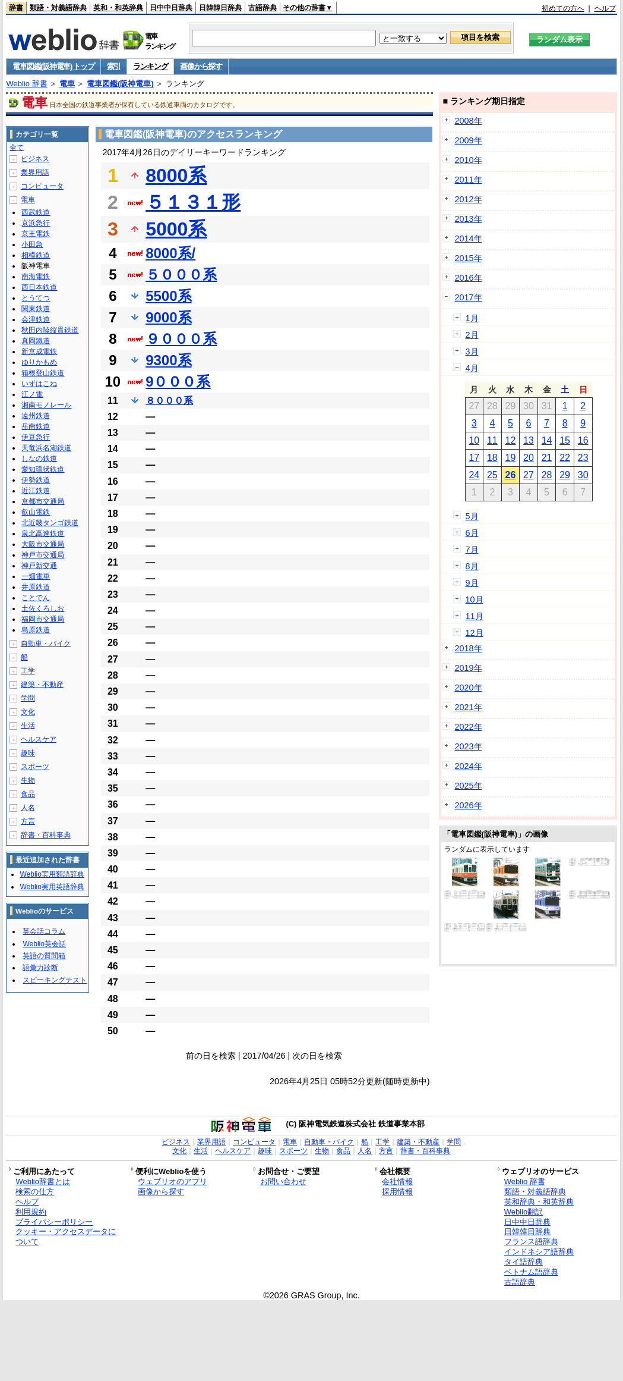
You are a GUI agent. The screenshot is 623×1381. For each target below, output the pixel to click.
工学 (28, 671)
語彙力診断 (40, 967)
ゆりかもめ (39, 362)
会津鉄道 (35, 319)
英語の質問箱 (44, 956)
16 (583, 440)
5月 (472, 516)
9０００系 (178, 382)
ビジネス (35, 159)
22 (564, 458)
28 (547, 475)
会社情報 (397, 1181)
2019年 (468, 668)
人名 (28, 808)
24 (474, 475)
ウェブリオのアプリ (172, 1181)
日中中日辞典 (171, 7)
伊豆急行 (35, 437)
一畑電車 (35, 576)
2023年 (468, 746)
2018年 (468, 648)
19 (510, 458)
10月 (474, 599)
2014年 (468, 238)
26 (510, 475)
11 (492, 440)
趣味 (28, 753)
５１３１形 (193, 202)
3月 (472, 351)
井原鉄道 (35, 587)
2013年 (468, 219)
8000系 (176, 175)
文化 (28, 712)
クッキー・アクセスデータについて (65, 1236)
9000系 (168, 317)
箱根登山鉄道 (42, 373)
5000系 (176, 229)
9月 (472, 583)
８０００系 (169, 401)
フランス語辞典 (531, 1241)
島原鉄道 (35, 630)
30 (583, 475)
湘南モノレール (46, 405)
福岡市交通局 (42, 619)
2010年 (468, 160)
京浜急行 (35, 223)
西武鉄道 (35, 212)
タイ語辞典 (523, 1261)
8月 (472, 566)
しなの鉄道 (39, 458)
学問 (28, 698)
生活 (28, 725)
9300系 (168, 360)
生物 (28, 780)
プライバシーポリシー (54, 1221)
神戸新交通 (39, 565)
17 (474, 458)
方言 (28, 821)
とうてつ (35, 298)
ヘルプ (605, 8)
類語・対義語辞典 (58, 7)
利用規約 (30, 1211)
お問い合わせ (283, 1181)
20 (528, 458)
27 (528, 475)
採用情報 (397, 1191)
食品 (28, 794)
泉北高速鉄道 (42, 533)
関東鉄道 (35, 309)
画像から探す (201, 66)
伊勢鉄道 (35, 480)
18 (492, 458)
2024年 (468, 766)
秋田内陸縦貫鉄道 (49, 330)
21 (547, 458)
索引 (114, 66)
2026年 (468, 805)
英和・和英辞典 (118, 7)
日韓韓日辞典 (220, 7)
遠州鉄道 (35, 416)
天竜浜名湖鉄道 (46, 448)
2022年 (468, 727)
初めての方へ (563, 8)
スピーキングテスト (55, 980)
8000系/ (170, 253)
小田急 (32, 244)
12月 (474, 633)
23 (583, 458)
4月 (472, 368)
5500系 (168, 296)
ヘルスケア (38, 739)
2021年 (468, 707)
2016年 (468, 278)
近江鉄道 (35, 491)
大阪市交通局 (42, 544)
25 (492, 475)
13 (528, 440)
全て (17, 147)
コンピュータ (42, 186)
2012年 (468, 199)
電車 (67, 83)
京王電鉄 (35, 234)
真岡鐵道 (35, 341)
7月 (472, 549)
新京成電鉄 (39, 351)
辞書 (16, 7)
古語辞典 (262, 7)
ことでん (35, 598)
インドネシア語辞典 (539, 1251)
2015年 (468, 258)
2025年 (468, 785)
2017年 (468, 297)
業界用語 (35, 172)
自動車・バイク (46, 643)
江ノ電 (32, 394)
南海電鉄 (35, 276)
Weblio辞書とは (42, 1181)
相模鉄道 (35, 255)
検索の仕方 (34, 1191)
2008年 (468, 120)
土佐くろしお (42, 608)
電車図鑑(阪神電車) (120, 83)
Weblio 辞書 (26, 83)
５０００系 (181, 274)
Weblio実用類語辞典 (52, 874)
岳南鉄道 (35, 426)
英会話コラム (44, 931)
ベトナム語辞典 (531, 1271)
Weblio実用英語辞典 (52, 887)
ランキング (150, 66)
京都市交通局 (42, 501)
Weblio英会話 (44, 944)
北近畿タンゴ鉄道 (49, 523)
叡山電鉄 (35, 512)
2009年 (468, 140)
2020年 (468, 687)
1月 (472, 318)
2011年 (468, 179)
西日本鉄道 (39, 287)
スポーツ (35, 766)
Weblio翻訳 (523, 1211)
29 (564, 475)
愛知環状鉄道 (42, 469)
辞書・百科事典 (46, 835)
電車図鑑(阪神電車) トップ (53, 66)
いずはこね (39, 383)
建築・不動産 (42, 684)
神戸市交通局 (42, 555)
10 (474, 440)
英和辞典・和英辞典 (539, 1201)
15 (564, 440)
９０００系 (181, 339)
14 (547, 440)
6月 (472, 533)
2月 (472, 335)
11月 (474, 616)
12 (510, 440)
